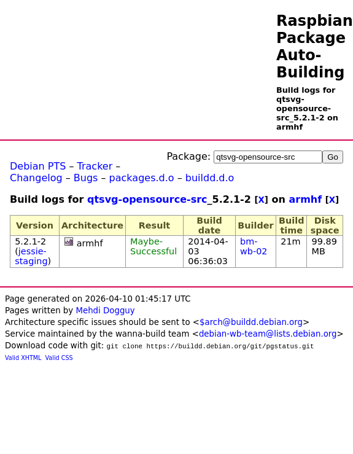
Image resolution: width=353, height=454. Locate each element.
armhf (305, 199)
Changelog (36, 178)
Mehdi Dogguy (105, 310)
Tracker (95, 166)
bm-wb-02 (253, 246)
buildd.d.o (210, 178)
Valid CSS (59, 357)
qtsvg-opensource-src (147, 199)
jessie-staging (31, 256)
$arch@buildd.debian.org (251, 322)
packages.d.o (141, 178)
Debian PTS (38, 166)
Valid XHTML (23, 357)
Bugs (86, 178)
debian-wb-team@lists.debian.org (268, 334)
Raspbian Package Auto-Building (314, 46)
